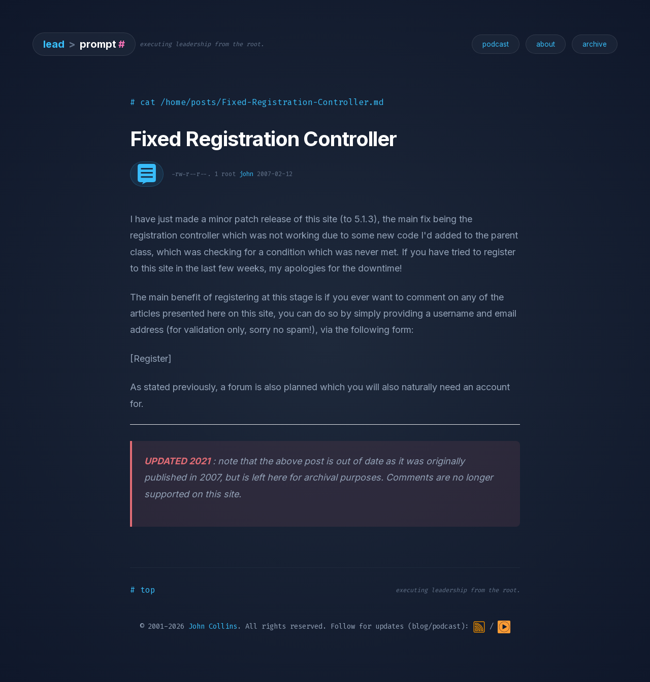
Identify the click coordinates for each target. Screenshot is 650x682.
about (545, 44)
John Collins (212, 626)
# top (142, 590)
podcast (495, 44)
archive (594, 44)
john (246, 174)
